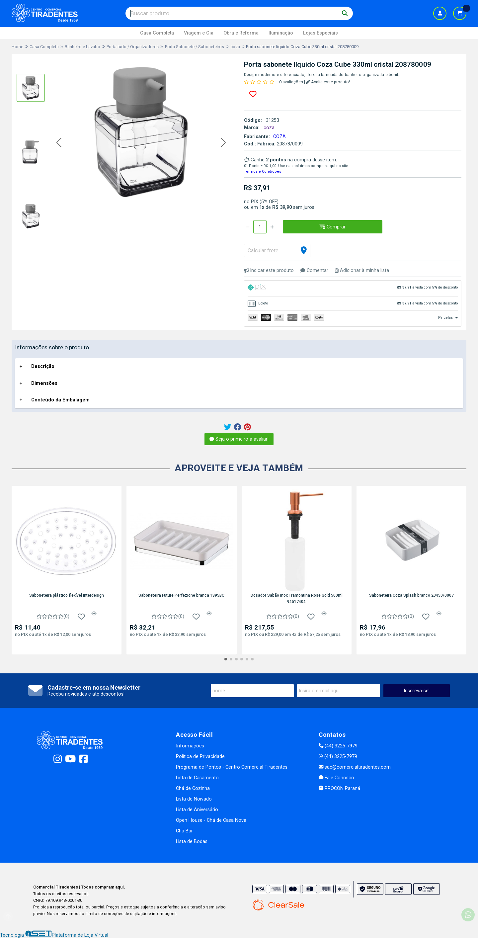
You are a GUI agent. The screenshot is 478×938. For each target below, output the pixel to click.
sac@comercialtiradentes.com (355, 767)
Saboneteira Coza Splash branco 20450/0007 (411, 595)
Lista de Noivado (194, 799)
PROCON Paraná (339, 788)
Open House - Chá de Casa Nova (211, 820)
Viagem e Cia (198, 33)
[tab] (353, 288)
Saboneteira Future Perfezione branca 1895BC (181, 595)
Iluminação (281, 33)
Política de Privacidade (200, 756)
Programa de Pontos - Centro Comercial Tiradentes (231, 767)
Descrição (42, 366)
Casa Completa (157, 33)
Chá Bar (184, 831)
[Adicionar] (272, 226)
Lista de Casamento (197, 778)
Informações (190, 746)
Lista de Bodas (191, 841)
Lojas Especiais (320, 33)
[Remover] (248, 226)
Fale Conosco (336, 778)
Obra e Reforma (241, 33)
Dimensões (44, 383)
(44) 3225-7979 (338, 746)
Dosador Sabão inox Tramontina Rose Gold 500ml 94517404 (297, 598)
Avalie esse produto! (328, 81)
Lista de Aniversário (197, 809)
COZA (279, 136)
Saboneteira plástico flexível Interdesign (66, 595)
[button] (59, 143)
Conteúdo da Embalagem (60, 400)
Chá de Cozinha (193, 788)
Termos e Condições (262, 171)
